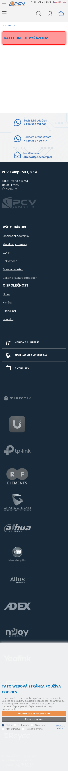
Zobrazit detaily (60, 727)
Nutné (9, 725)
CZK (40, 2)
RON (48, 2)
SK (64, 2)
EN (59, 2)
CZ (54, 2)
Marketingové (13, 729)
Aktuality (22, 368)
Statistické (40, 725)
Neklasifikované (34, 729)
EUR (33, 2)
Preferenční (24, 725)
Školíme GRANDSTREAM (31, 355)
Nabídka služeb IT (27, 342)
